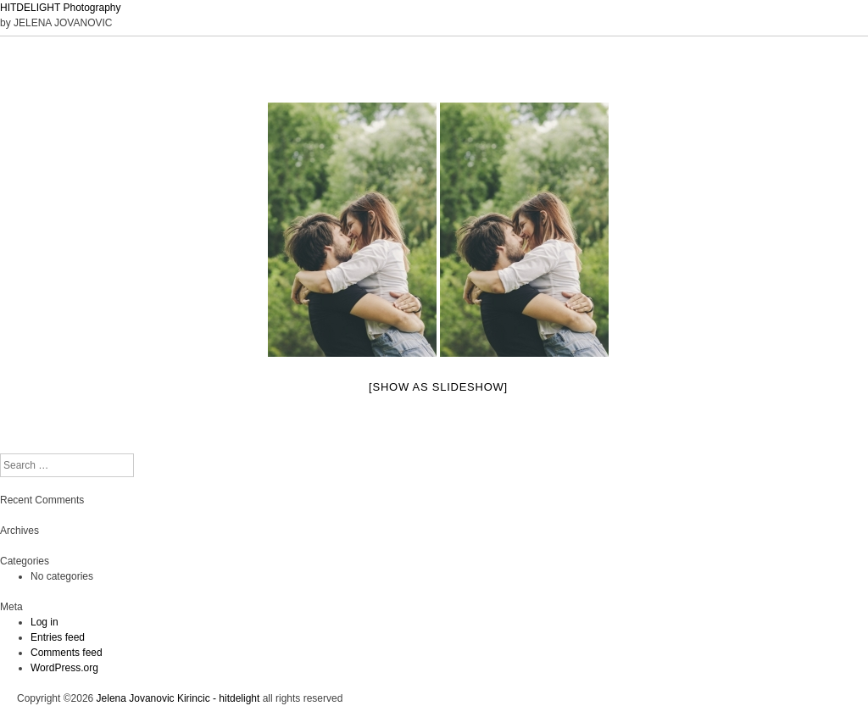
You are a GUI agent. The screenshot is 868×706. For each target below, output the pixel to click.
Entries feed (58, 637)
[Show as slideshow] (438, 387)
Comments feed (67, 653)
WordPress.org (64, 668)
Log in (44, 622)
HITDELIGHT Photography (60, 8)
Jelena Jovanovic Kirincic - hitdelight (178, 698)
